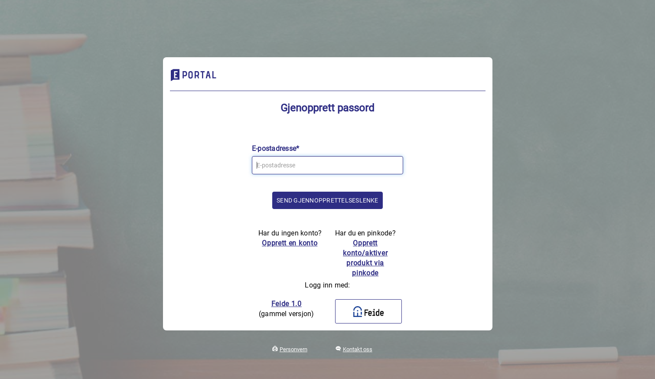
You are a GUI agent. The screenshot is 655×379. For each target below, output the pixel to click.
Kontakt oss (357, 349)
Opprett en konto (289, 243)
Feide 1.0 (286, 304)
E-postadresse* (275, 148)
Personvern (293, 349)
